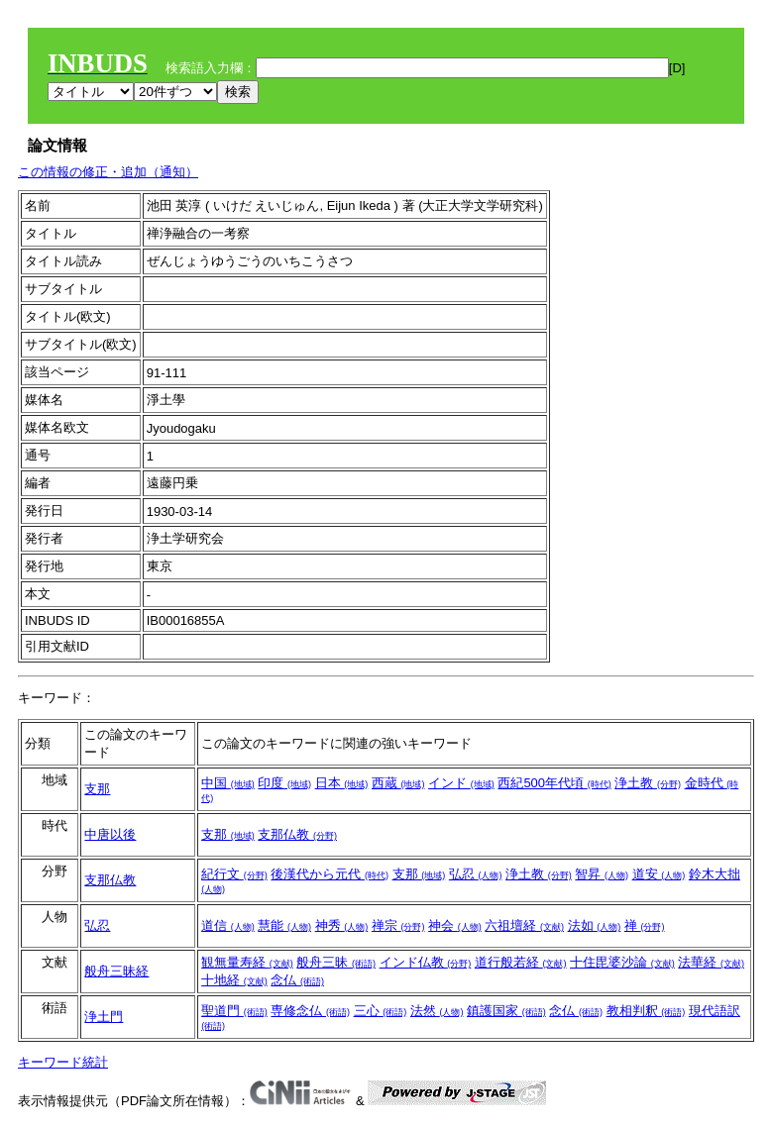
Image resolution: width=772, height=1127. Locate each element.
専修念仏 (310, 1010)
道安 (659, 874)
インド (461, 782)
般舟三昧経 (116, 971)
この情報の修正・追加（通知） (108, 171)
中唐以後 (110, 834)
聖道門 (234, 1010)
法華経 (711, 962)
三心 (380, 1010)
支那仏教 (297, 834)
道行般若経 (521, 962)
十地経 (234, 980)
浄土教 (647, 782)
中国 (228, 782)
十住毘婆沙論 (622, 962)
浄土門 (103, 1016)
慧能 (284, 925)
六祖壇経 (524, 925)
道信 (228, 925)
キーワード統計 (63, 1062)
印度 (284, 782)
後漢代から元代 (329, 874)
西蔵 (398, 782)
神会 (455, 925)
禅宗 (398, 925)
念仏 (297, 980)
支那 (97, 788)
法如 (594, 925)
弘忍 (475, 874)
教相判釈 (646, 1010)
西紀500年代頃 (553, 782)
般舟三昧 (336, 962)
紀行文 (234, 874)
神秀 (342, 925)
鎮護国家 (506, 1010)
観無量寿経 (247, 962)
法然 (437, 1010)
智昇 (601, 874)
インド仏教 (426, 962)
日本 (342, 782)
